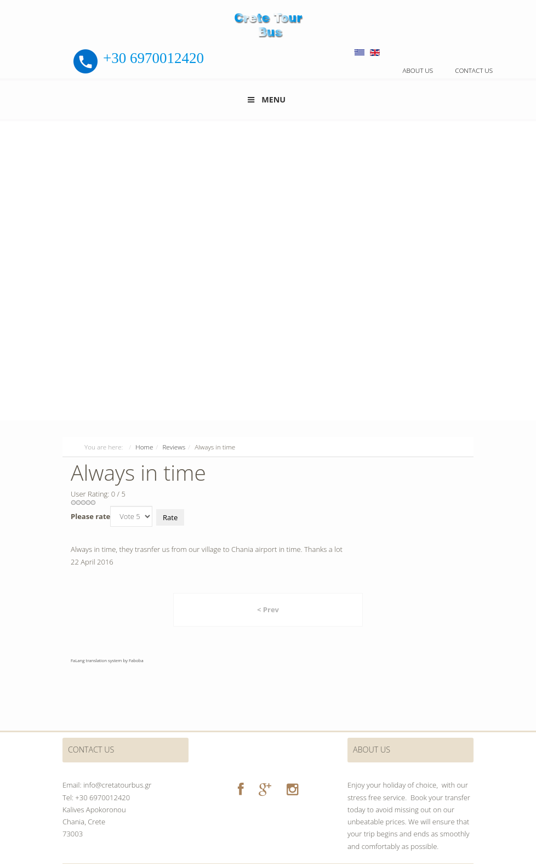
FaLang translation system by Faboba (107, 660)
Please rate (90, 516)
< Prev (268, 609)
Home (144, 446)
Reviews (173, 446)
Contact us (474, 70)
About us (417, 70)
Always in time (138, 472)
